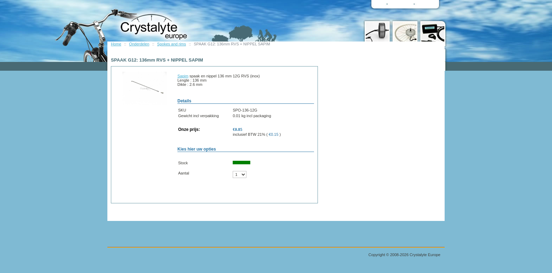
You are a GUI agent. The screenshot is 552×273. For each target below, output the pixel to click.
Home (116, 44)
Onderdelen (139, 44)
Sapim (182, 76)
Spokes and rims (171, 44)
